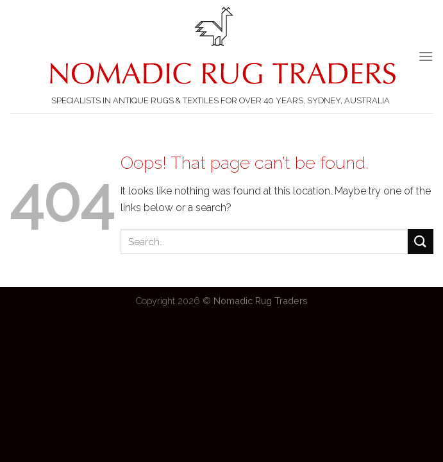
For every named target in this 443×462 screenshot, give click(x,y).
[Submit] (420, 241)
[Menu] (425, 56)
